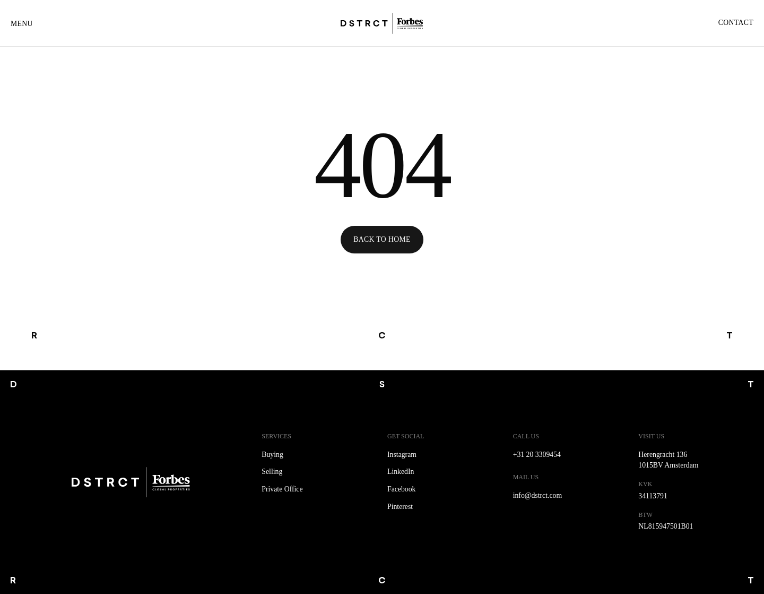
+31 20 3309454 (537, 455)
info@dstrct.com (537, 495)
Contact (735, 23)
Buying (272, 455)
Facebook (401, 489)
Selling (272, 472)
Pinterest (400, 507)
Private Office (282, 489)
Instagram (401, 455)
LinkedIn (400, 472)
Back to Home (382, 239)
